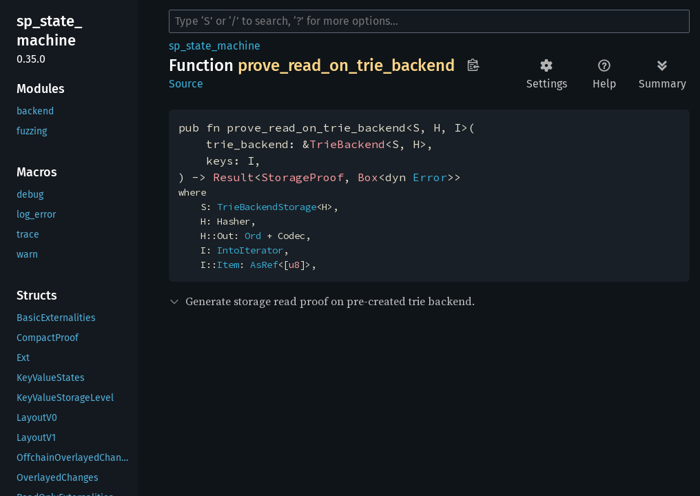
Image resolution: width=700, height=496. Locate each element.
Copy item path (473, 64)
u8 (294, 264)
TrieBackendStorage (266, 206)
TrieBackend (347, 144)
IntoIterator (250, 250)
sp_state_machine (214, 45)
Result (233, 177)
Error (430, 177)
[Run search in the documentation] (429, 21)
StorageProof (302, 177)
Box (368, 177)
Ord (253, 235)
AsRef (264, 264)
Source (186, 83)
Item (228, 264)
